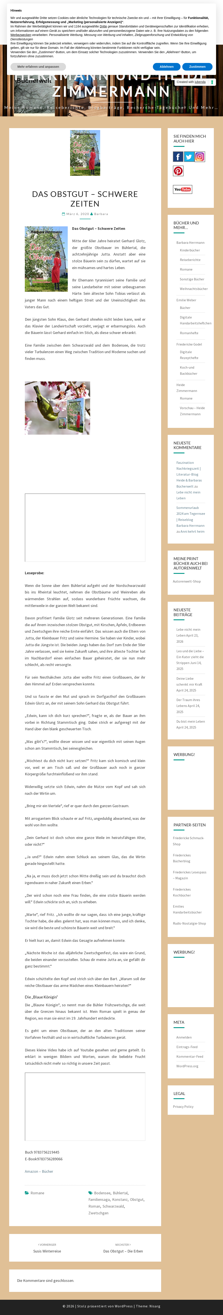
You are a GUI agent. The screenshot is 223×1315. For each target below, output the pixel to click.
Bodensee (102, 1192)
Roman (94, 1206)
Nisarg (154, 1306)
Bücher (185, 307)
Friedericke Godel (189, 344)
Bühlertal (120, 1192)
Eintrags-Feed (187, 1047)
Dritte (103, 26)
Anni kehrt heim (192, 531)
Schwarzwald (113, 1206)
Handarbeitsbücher (187, 912)
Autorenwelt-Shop (187, 581)
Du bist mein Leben (190, 721)
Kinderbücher (190, 250)
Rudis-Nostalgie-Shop (189, 923)
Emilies (178, 906)
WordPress (124, 1306)
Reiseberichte (190, 260)
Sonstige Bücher (192, 279)
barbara (101, 214)
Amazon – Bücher (39, 1171)
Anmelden (184, 1037)
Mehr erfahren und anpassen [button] (38, 66)
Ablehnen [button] (167, 66)
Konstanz (120, 1199)
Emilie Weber (186, 300)
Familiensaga (99, 1199)
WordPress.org (187, 1066)
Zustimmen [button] (197, 66)
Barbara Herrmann (190, 242)
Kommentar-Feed (189, 1056)
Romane (37, 1192)
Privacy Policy (183, 1106)
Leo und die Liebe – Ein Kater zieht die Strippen (190, 657)
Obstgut (137, 1199)
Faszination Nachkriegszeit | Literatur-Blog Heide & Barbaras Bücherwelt (189, 474)
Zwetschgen (98, 1212)
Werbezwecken (20, 35)
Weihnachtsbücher (194, 288)
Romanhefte (189, 333)
